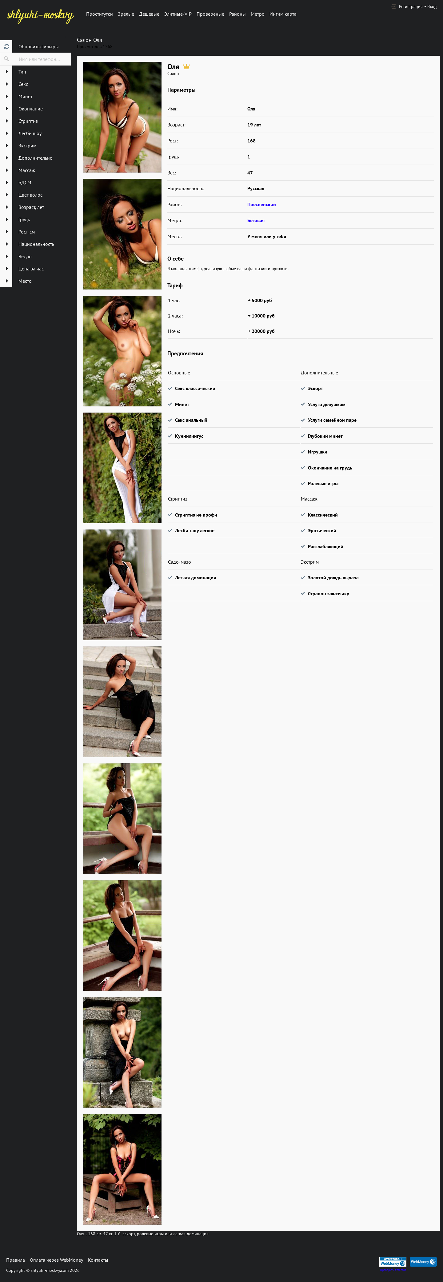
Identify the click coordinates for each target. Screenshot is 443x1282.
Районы (237, 14)
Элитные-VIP (178, 14)
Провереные (210, 14)
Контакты (98, 1260)
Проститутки (99, 14)
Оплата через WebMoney (56, 1260)
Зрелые (126, 14)
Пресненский (261, 204)
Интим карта (283, 14)
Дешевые (149, 14)
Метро (258, 14)
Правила (15, 1260)
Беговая (256, 220)
